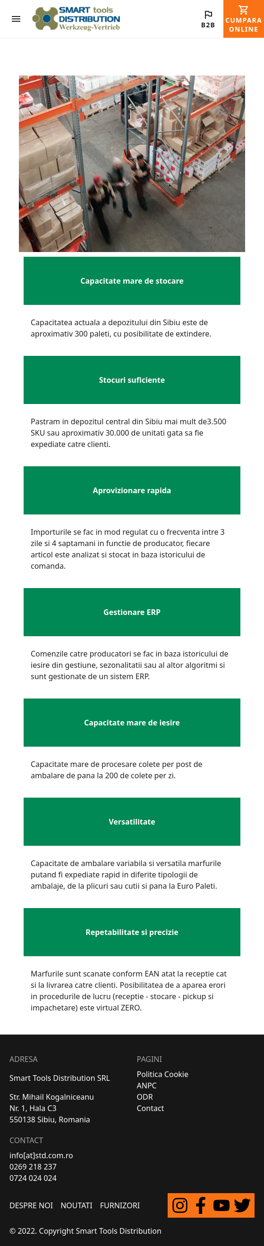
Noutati (76, 1205)
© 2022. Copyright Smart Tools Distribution (85, 1231)
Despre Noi (31, 1205)
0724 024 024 (33, 1178)
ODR (145, 1097)
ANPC (147, 1085)
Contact (150, 1108)
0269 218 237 (33, 1167)
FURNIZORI (120, 1205)
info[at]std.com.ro (41, 1155)
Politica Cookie (163, 1074)
